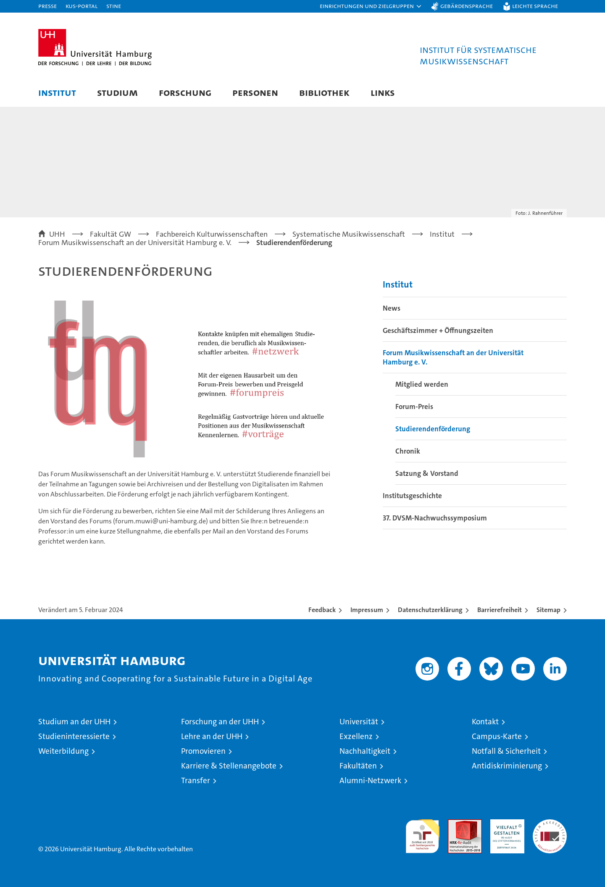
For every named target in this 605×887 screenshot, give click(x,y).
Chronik (407, 451)
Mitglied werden (421, 384)
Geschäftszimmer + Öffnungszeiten (438, 330)
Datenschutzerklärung (430, 609)
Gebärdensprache (466, 5)
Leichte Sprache (535, 5)
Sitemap (548, 609)
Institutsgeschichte (412, 495)
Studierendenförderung (432, 428)
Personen (255, 92)
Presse (47, 5)
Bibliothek (324, 92)
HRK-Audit (505, 823)
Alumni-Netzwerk (370, 780)
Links (383, 92)
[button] (371, 6)
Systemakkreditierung (550, 823)
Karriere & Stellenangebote (228, 765)
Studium (117, 92)
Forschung (185, 92)
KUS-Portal (81, 5)
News (391, 308)
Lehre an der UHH (211, 736)
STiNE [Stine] (113, 5)
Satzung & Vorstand (426, 473)
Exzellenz (356, 736)
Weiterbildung (63, 751)
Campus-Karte (497, 736)
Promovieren (203, 751)
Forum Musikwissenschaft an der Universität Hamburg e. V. (453, 357)
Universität (358, 721)
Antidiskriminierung (507, 765)
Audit (456, 823)
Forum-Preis (414, 406)
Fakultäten (358, 765)
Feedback (322, 609)
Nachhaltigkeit (364, 751)
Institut (57, 92)
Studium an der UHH (74, 721)
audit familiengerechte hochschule (422, 832)
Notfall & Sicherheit (506, 751)
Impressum (366, 609)
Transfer (195, 780)
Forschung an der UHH (220, 721)
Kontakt (485, 721)
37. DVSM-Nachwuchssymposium (435, 518)
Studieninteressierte (74, 736)
